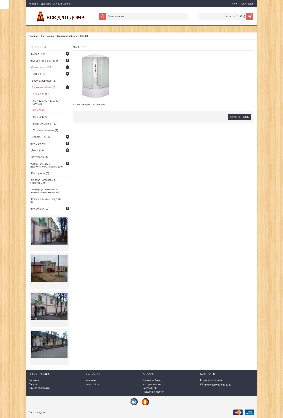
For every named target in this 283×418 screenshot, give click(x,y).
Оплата (33, 384)
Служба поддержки (39, 388)
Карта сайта (92, 384)
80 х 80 (84, 36)
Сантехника (47, 36)
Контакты (91, 380)
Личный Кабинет (152, 380)
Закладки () (150, 388)
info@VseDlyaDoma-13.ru (215, 384)
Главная (33, 36)
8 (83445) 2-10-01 (211, 380)
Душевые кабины (67, 36)
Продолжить (239, 117)
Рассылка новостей (153, 391)
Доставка (34, 380)
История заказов (152, 384)
